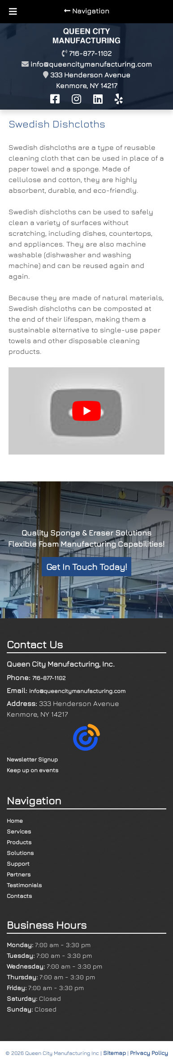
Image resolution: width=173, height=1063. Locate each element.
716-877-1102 (48, 677)
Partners (18, 874)
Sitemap (114, 1052)
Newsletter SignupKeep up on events (53, 749)
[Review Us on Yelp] (119, 99)
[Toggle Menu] (13, 11)
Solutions (20, 852)
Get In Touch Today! (86, 566)
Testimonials (24, 885)
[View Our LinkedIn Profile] (98, 99)
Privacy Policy (149, 1052)
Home (15, 820)
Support (18, 863)
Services (19, 831)
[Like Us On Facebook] (55, 99)
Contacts (19, 895)
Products (19, 842)
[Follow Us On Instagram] (76, 99)
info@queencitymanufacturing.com (91, 64)
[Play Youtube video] (86, 411)
